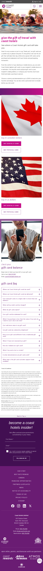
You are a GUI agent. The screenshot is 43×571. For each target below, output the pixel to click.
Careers (21, 478)
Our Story (21, 471)
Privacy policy (21, 497)
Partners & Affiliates (21, 484)
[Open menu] (40, 6)
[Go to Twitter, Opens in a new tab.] (30, 505)
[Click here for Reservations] (25, 533)
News (21, 488)
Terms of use (21, 494)
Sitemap (21, 501)
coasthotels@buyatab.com (13, 277)
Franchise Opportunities (21, 481)
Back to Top (21, 416)
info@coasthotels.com (23, 531)
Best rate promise (21, 474)
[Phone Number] (34, 6)
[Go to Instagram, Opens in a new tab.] (18, 505)
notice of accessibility (21, 491)
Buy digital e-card (11, 144)
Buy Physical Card (11, 150)
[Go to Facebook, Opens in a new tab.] (12, 505)
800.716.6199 (23, 529)
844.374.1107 (12, 274)
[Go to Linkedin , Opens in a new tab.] (24, 505)
